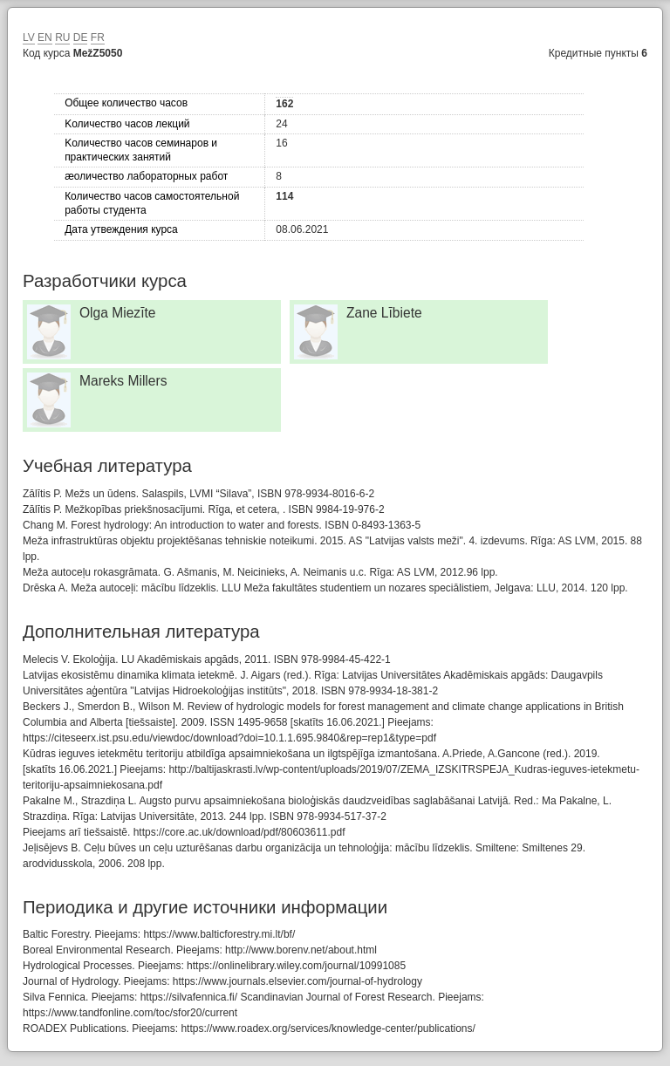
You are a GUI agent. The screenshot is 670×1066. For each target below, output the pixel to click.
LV (29, 37)
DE (80, 37)
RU (62, 37)
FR (98, 37)
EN (45, 37)
